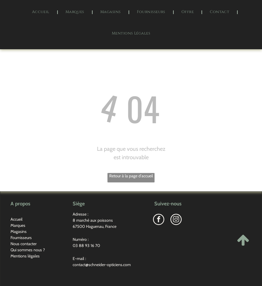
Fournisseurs (21, 237)
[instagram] (176, 220)
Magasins (18, 231)
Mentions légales (25, 256)
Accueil (16, 219)
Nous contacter (23, 243)
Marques (17, 225)
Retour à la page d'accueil (131, 175)
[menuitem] (41, 12)
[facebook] (158, 220)
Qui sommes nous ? (27, 249)
